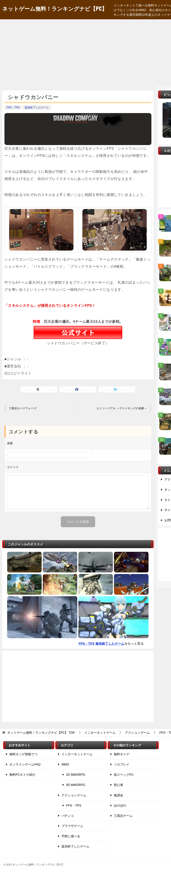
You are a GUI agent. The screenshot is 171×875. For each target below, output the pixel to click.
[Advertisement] (85, 53)
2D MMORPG (75, 774)
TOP (41, 732)
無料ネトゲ (121, 754)
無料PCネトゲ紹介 (22, 774)
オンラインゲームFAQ (25, 764)
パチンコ (67, 815)
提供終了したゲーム (37, 107)
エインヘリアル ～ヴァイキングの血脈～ (121, 408)
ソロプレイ (121, 764)
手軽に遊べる (70, 836)
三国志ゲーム (123, 815)
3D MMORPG (75, 785)
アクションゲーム (73, 795)
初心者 (118, 785)
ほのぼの (120, 805)
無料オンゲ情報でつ (23, 754)
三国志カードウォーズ (23, 408)
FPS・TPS (13, 107)
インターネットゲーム (77, 754)
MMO (65, 764)
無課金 (118, 795)
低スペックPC (124, 774)
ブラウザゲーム (72, 826)
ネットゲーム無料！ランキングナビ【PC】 (54, 8)
